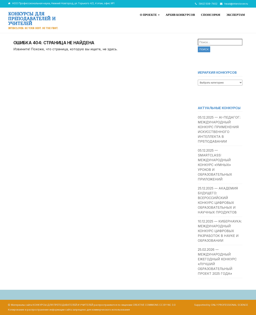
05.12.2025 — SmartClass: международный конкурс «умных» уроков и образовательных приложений (215, 164)
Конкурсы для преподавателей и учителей (32, 18)
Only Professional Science (229, 304)
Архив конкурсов (180, 14)
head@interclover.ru (236, 3)
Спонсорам (210, 14)
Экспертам (235, 14)
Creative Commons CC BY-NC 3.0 (154, 304)
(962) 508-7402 (208, 3)
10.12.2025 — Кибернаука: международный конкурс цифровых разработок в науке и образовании (220, 231)
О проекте (150, 14)
